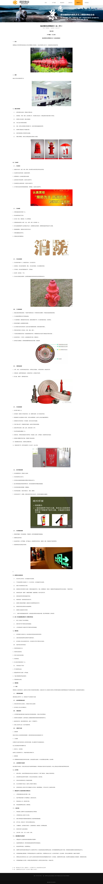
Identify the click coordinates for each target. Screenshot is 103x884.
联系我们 (87, 2)
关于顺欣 (54, 2)
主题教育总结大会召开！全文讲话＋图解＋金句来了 (26, 869)
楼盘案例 (62, 2)
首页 (46, 2)
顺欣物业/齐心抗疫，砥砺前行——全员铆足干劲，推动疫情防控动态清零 (31, 867)
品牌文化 (70, 2)
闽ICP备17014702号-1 (51, 882)
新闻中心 (79, 2)
